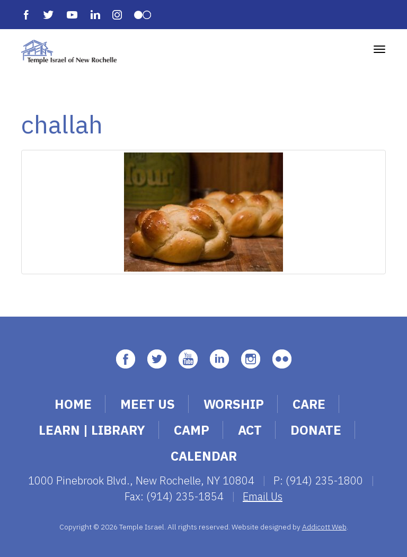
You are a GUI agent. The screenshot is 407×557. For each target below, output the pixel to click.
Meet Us (147, 404)
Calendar (204, 455)
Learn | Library (92, 429)
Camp (191, 429)
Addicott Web (324, 527)
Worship (234, 404)
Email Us (262, 496)
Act (250, 429)
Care (309, 404)
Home (73, 404)
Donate (315, 429)
